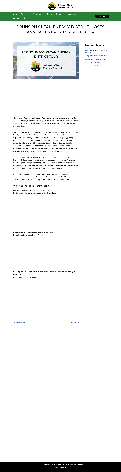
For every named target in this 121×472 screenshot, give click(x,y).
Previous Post (19, 322)
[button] (102, 16)
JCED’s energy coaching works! (95, 59)
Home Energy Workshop (93, 62)
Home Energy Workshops (93, 66)
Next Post (74, 322)
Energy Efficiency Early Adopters (96, 56)
